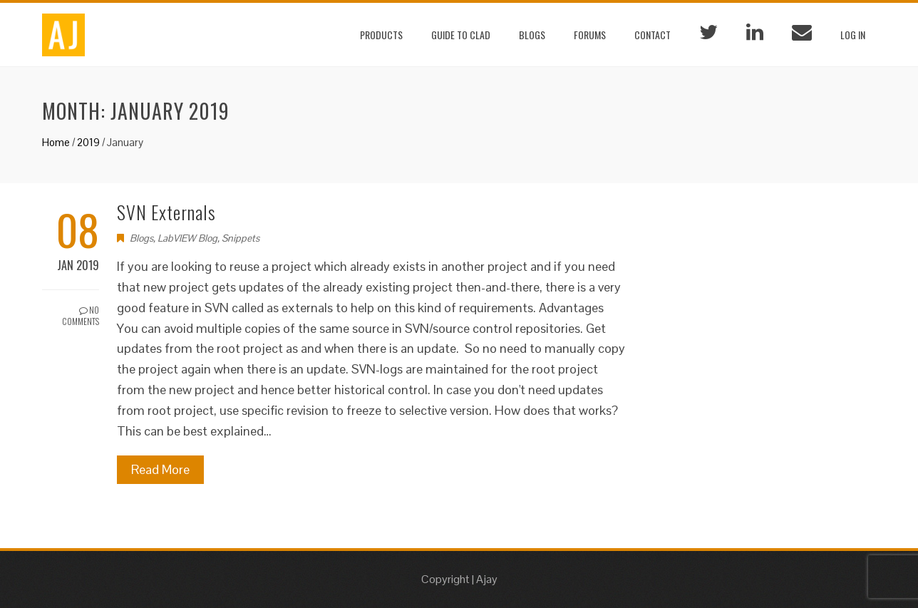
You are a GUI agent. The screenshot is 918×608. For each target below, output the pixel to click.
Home (56, 142)
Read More (160, 469)
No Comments (80, 316)
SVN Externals (166, 212)
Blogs (532, 34)
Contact (652, 34)
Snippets (240, 238)
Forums (590, 34)
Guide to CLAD (460, 34)
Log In (852, 34)
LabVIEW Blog (187, 238)
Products (381, 34)
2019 (88, 142)
